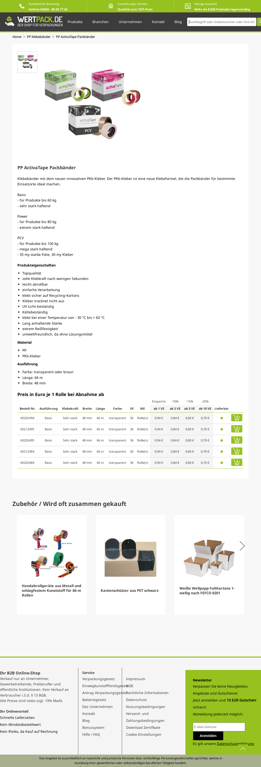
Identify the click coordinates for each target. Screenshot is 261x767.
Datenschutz (136, 699)
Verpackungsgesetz (98, 678)
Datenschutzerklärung (235, 743)
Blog (86, 720)
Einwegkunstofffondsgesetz (105, 685)
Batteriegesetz (94, 699)
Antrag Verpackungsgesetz (104, 692)
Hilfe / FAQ (91, 734)
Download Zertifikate (143, 727)
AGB (129, 685)
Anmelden (208, 736)
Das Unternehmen (97, 706)
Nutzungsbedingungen (145, 706)
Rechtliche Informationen (147, 692)
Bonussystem (93, 727)
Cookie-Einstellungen (143, 734)
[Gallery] (130, 564)
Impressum (135, 678)
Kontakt (88, 713)
